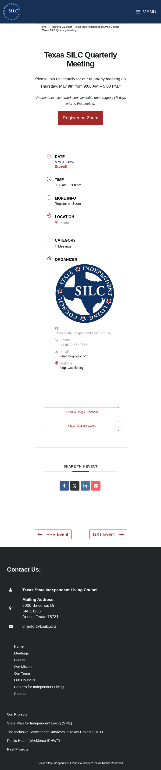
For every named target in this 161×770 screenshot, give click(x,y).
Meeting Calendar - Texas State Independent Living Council (85, 26)
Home (43, 26)
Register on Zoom (80, 117)
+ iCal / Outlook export (82, 425)
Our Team (22, 673)
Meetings (63, 246)
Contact (20, 694)
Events (19, 660)
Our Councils (24, 680)
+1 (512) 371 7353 (74, 345)
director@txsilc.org (74, 356)
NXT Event (108, 534)
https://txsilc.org (72, 368)
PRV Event (52, 534)
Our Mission (23, 667)
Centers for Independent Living (39, 687)
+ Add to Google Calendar (81, 412)
